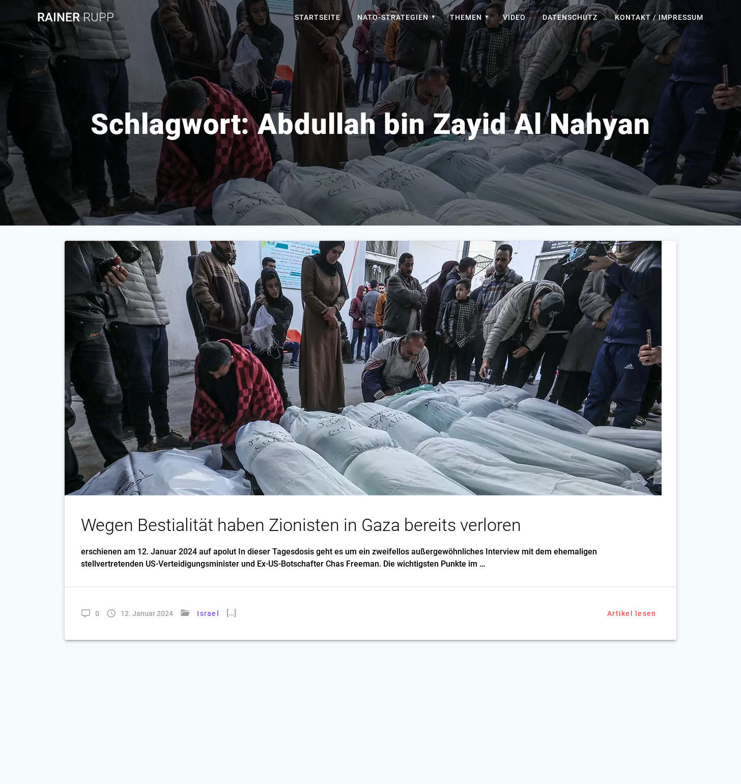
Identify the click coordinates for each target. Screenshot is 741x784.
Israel (208, 613)
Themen (466, 17)
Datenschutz (570, 17)
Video (514, 17)
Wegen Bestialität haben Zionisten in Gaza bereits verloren (301, 525)
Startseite (317, 17)
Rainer (75, 17)
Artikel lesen (631, 613)
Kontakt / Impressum (659, 17)
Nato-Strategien (393, 17)
